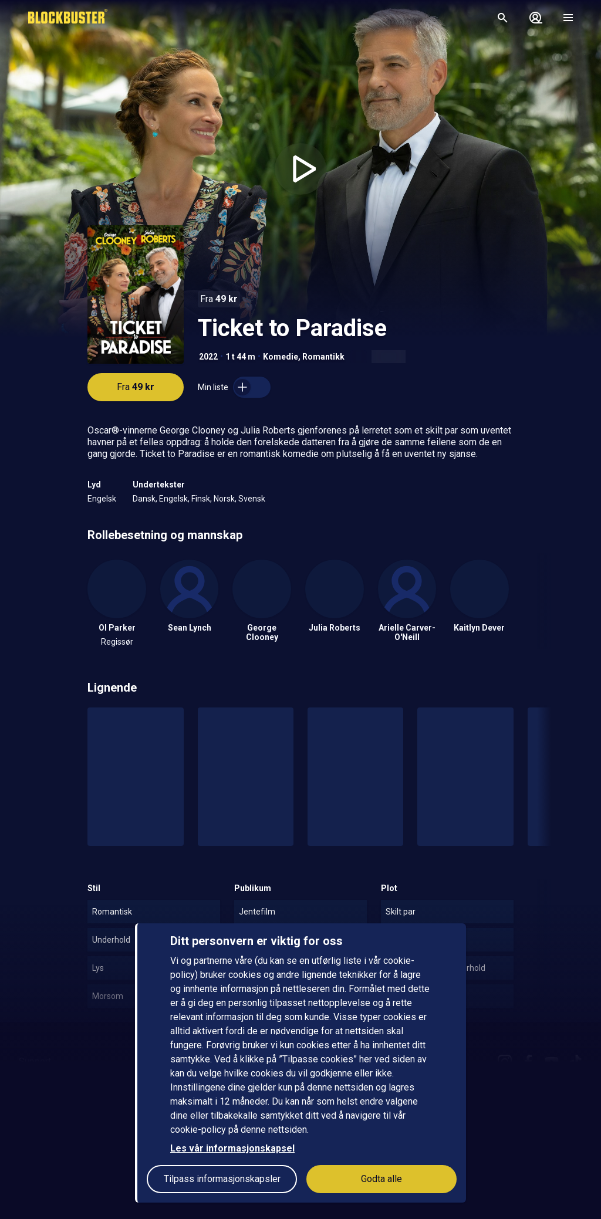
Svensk (251, 498)
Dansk (144, 498)
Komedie (280, 356)
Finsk (200, 498)
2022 (208, 356)
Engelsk (101, 498)
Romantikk (323, 356)
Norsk (224, 498)
